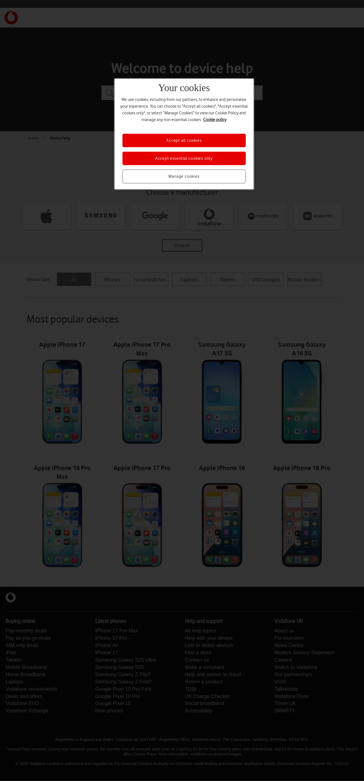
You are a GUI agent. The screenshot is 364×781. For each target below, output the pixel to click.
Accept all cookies (183, 140)
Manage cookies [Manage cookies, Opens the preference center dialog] (183, 176)
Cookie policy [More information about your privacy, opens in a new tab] (214, 119)
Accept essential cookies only (184, 158)
